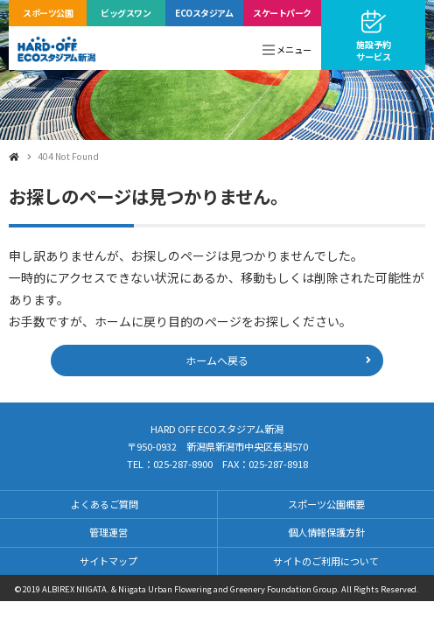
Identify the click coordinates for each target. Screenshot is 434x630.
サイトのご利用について (326, 561)
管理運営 (108, 532)
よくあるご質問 (104, 504)
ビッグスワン (125, 12)
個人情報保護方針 (326, 532)
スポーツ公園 (48, 12)
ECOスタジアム (204, 12)
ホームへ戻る (217, 360)
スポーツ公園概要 (326, 504)
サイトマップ (108, 561)
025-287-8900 (183, 464)
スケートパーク (282, 12)
